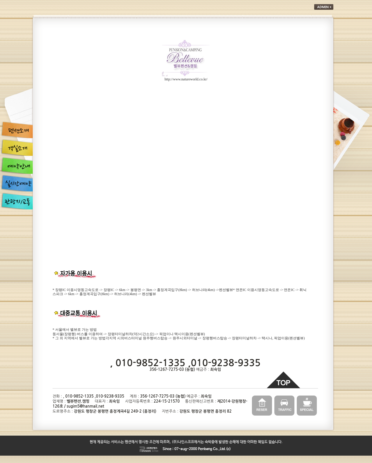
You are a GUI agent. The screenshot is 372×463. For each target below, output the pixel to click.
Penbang (205, 449)
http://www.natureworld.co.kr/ (186, 79)
